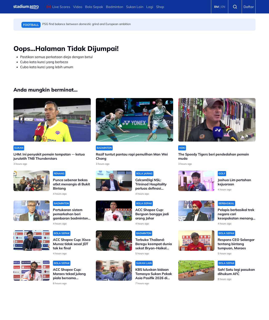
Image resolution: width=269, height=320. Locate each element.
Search (235, 6)
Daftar (249, 7)
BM (216, 7)
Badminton (114, 7)
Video (77, 7)
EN (223, 7)
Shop (160, 7)
